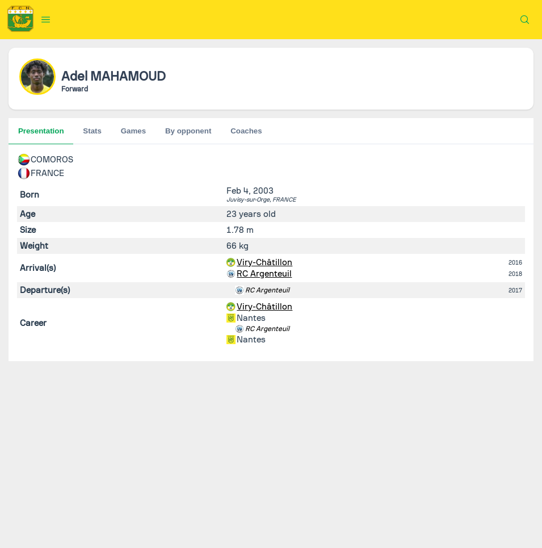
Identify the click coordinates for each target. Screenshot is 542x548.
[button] (46, 19)
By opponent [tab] (188, 131)
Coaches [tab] (246, 131)
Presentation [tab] (41, 131)
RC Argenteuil (264, 274)
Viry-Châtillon (264, 262)
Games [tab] (133, 131)
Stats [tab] (92, 131)
